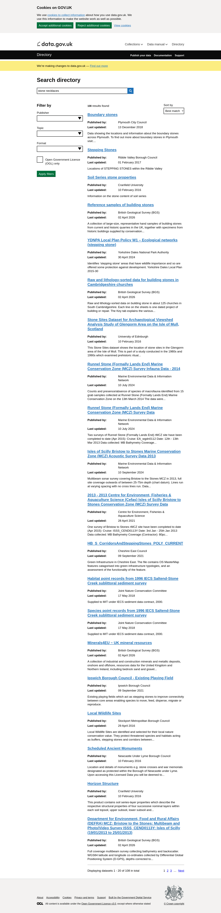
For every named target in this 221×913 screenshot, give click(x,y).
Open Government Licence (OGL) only (62, 161)
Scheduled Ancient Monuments (114, 748)
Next (181, 870)
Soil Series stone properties (111, 177)
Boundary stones (102, 115)
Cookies (67, 897)
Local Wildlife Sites (104, 713)
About (40, 897)
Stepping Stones (101, 150)
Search (129, 90)
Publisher (43, 112)
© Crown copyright (174, 903)
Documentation (163, 55)
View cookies (122, 25)
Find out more (99, 65)
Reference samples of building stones (120, 205)
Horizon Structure (103, 783)
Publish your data (140, 55)
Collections (133, 44)
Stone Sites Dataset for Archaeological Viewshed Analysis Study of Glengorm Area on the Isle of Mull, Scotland (133, 324)
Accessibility (53, 897)
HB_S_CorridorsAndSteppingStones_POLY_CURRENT (135, 543)
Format (41, 143)
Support (179, 55)
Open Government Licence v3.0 (98, 903)
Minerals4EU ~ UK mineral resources (119, 643)
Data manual (156, 44)
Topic (40, 128)
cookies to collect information (66, 15)
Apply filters (46, 174)
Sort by (168, 105)
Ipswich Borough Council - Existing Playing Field (130, 678)
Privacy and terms (84, 897)
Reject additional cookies (94, 25)
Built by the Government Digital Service (130, 897)
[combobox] (60, 118)
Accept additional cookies (55, 25)
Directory (178, 44)
